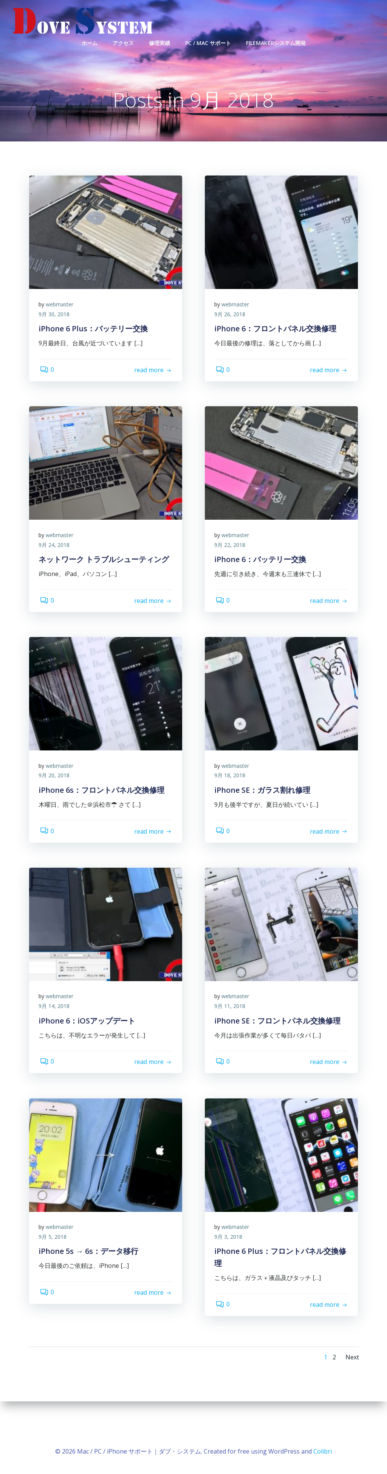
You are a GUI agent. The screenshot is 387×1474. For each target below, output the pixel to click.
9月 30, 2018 (55, 342)
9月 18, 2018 (231, 803)
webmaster (61, 332)
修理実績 (159, 41)
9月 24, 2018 (55, 572)
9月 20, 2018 (55, 803)
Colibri (322, 1451)
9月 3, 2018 (230, 1265)
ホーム (90, 41)
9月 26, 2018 (231, 342)
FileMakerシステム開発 (276, 41)
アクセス (123, 41)
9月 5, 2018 (54, 1265)
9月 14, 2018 (55, 1034)
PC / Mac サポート (208, 41)
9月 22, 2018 (231, 572)
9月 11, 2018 (231, 1034)
